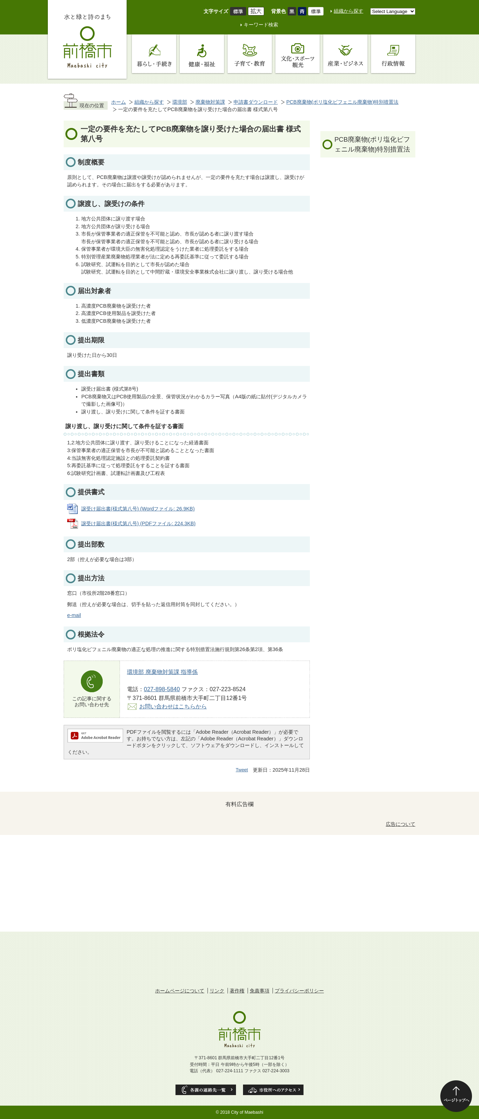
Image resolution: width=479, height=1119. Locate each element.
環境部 (179, 102)
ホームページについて (179, 990)
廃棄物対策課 (210, 102)
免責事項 (259, 990)
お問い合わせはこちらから (173, 706)
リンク (217, 990)
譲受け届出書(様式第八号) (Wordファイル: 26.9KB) (138, 509)
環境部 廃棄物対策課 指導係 (162, 672)
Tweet (242, 769)
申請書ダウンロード (256, 102)
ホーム (118, 102)
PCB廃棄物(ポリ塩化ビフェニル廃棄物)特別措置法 (342, 102)
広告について (400, 824)
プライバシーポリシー (299, 990)
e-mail (74, 615)
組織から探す (348, 11)
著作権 (237, 990)
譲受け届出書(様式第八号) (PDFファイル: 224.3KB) (138, 523)
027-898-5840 (162, 689)
